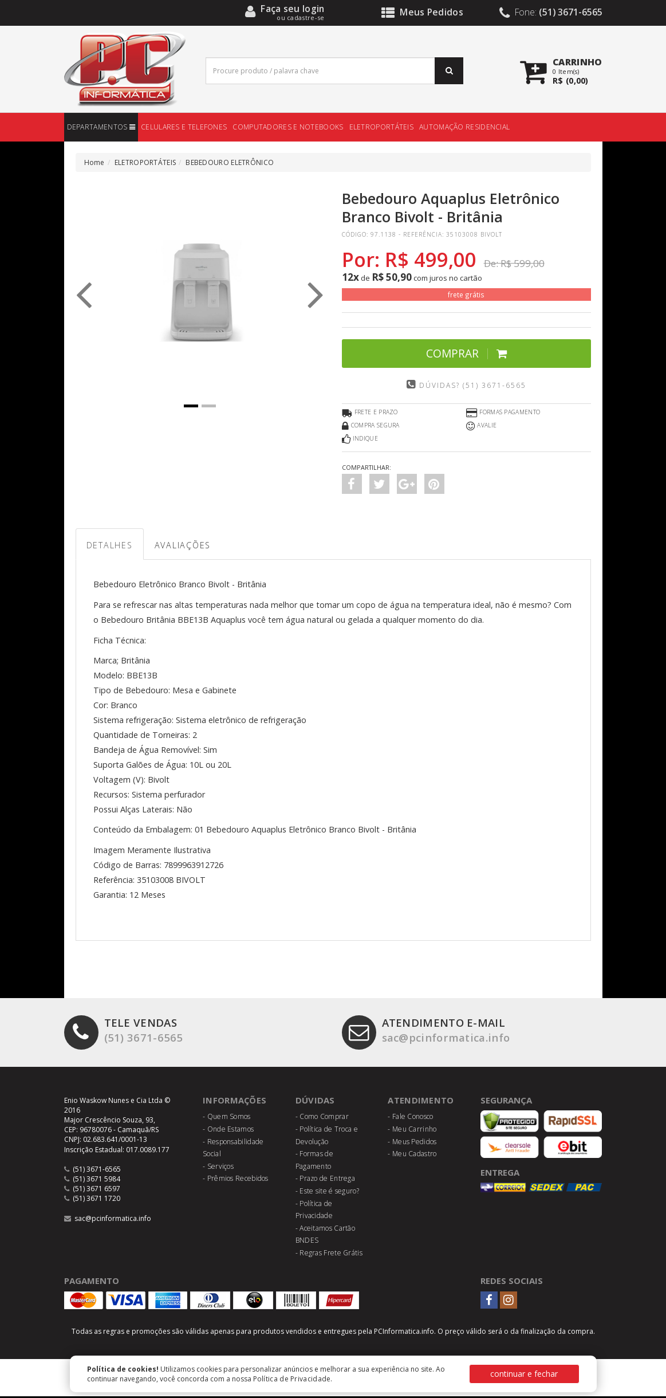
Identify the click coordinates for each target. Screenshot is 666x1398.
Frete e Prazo (370, 413)
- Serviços (218, 1168)
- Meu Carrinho (412, 1131)
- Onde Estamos (228, 1131)
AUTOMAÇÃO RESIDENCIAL (464, 127)
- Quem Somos (227, 1118)
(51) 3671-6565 (124, 1032)
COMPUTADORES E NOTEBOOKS (287, 127)
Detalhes (112, 546)
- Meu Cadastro (412, 1155)
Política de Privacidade (292, 1379)
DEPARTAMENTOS (101, 127)
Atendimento (421, 1102)
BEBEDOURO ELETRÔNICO (230, 162)
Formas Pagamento (503, 413)
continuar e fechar (524, 1373)
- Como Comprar (322, 1118)
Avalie (481, 426)
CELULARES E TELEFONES (184, 127)
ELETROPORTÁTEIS (381, 127)
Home (94, 162)
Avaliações (189, 546)
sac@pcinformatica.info (429, 1032)
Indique (360, 439)
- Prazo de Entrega (325, 1180)
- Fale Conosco (410, 1118)
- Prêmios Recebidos (236, 1180)
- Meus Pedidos (412, 1143)
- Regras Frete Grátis (328, 1254)
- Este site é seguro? (327, 1192)
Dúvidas (315, 1102)
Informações (235, 1102)
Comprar (466, 353)
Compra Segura (371, 426)
